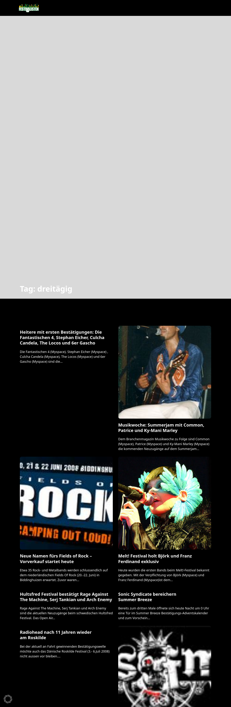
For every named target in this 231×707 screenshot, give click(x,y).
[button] (8, 699)
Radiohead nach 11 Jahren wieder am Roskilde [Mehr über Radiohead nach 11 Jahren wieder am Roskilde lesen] (55, 634)
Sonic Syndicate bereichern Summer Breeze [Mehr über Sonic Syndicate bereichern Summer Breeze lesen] (147, 596)
